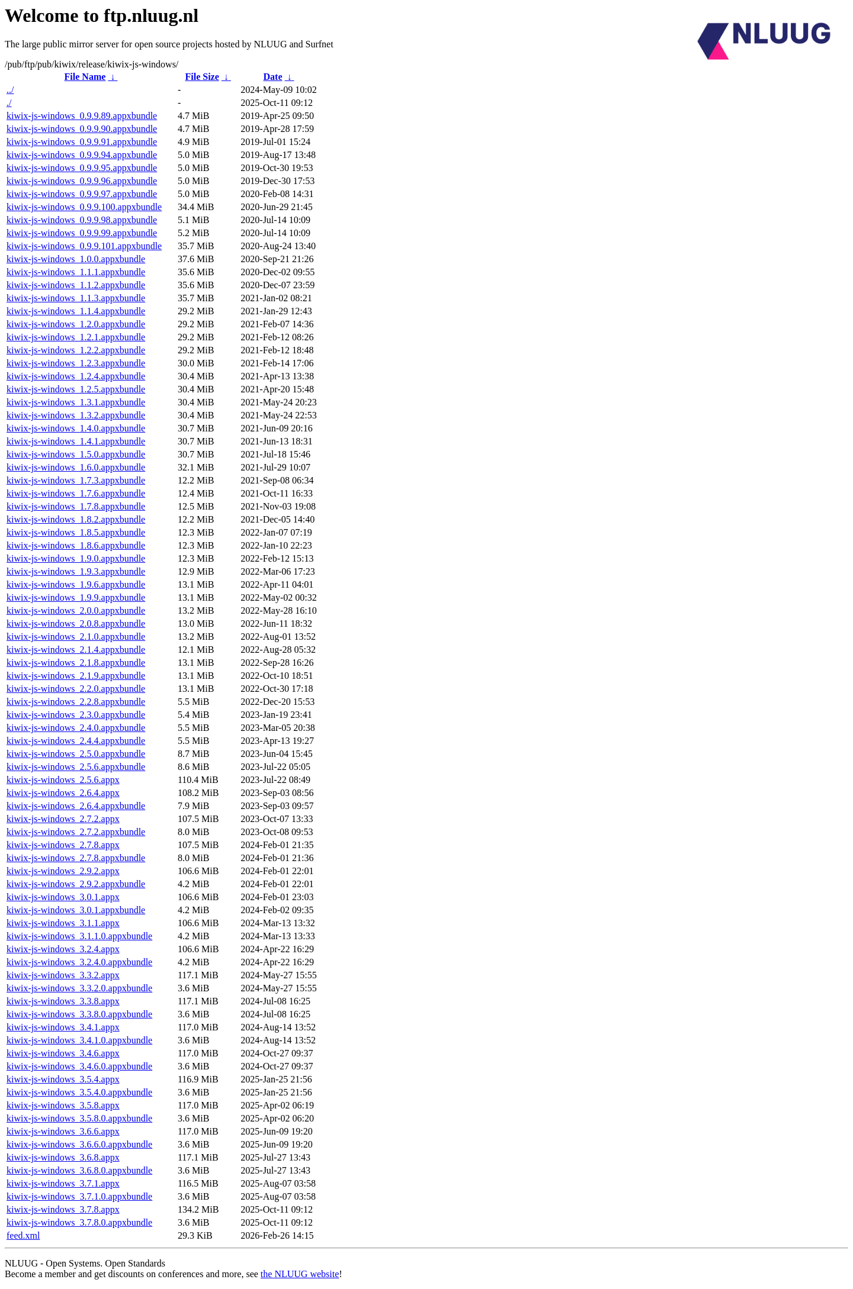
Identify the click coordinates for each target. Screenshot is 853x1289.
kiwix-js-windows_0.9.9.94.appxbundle (82, 155)
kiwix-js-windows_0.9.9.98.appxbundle (82, 220)
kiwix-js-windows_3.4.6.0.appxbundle (79, 1066)
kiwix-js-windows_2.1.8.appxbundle (76, 663)
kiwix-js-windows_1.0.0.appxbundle (76, 259)
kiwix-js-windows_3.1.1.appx (63, 923)
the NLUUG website (300, 1274)
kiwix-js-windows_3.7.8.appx (63, 1209)
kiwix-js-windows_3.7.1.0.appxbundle (79, 1196)
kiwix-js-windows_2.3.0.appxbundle (76, 715)
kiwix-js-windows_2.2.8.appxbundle (76, 702)
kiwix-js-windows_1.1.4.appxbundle (76, 311)
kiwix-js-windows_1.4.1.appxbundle (76, 441)
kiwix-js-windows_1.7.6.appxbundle (76, 493)
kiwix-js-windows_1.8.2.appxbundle (76, 519)
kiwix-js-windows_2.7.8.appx (63, 845)
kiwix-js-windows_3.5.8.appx (63, 1105)
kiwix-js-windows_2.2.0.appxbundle (76, 689)
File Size (202, 77)
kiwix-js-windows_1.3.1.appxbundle (76, 402)
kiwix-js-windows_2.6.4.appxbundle (76, 806)
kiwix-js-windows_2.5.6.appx (63, 780)
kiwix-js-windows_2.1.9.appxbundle (76, 676)
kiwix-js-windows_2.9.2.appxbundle (76, 884)
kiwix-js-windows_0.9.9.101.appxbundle (84, 246)
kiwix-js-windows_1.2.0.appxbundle (76, 324)
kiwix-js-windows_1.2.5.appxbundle (76, 389)
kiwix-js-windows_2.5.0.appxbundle (76, 754)
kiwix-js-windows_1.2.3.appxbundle (76, 363)
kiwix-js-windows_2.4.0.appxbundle (76, 728)
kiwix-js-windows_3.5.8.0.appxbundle (79, 1118)
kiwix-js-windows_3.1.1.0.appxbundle (79, 936)
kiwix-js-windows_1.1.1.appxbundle (76, 272)
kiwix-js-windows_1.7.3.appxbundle (76, 480)
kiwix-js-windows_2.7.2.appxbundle (76, 832)
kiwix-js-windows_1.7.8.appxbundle (76, 506)
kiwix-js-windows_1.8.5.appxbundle (76, 532)
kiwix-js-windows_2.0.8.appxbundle (76, 623)
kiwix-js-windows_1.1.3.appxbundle (76, 298)
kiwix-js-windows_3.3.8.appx (63, 1001)
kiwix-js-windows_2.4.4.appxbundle (76, 741)
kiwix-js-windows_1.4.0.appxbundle (76, 428)
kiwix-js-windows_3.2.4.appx (63, 949)
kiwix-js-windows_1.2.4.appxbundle (76, 376)
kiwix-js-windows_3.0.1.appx (63, 897)
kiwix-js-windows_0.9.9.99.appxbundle (82, 233)
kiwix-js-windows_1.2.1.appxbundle (76, 337)
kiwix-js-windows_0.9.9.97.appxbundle (82, 194)
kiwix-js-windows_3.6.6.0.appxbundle (79, 1144)
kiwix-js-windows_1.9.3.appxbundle (76, 571)
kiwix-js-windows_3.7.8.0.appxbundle (79, 1222)
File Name (85, 77)
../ (10, 90)
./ (9, 103)
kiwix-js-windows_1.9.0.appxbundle (76, 558)
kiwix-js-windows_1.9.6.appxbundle (76, 584)
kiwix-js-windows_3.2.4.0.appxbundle (79, 962)
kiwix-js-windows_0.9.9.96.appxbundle (82, 181)
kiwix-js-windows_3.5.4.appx (63, 1079)
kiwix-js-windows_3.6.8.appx (63, 1157)
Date (273, 77)
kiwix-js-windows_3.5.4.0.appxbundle (79, 1092)
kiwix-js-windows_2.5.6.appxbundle (76, 767)
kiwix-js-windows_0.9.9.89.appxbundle (82, 116)
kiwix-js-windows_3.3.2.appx (63, 975)
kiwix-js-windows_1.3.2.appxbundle (76, 415)
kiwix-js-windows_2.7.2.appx (63, 819)
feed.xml (23, 1235)
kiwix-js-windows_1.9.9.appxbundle (76, 597)
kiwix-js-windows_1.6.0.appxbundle (76, 467)
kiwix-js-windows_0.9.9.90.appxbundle (82, 129)
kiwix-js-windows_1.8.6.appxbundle (76, 545)
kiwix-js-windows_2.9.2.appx (63, 871)
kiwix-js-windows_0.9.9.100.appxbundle (84, 207)
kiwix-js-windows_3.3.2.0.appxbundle (79, 988)
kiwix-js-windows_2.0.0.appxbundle (76, 610)
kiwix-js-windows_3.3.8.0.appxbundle (79, 1014)
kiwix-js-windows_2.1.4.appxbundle (76, 649)
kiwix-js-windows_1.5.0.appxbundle (76, 454)
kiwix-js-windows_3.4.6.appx (63, 1053)
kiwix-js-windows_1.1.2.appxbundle (76, 285)
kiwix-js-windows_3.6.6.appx (63, 1131)
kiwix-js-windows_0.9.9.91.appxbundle (82, 142)
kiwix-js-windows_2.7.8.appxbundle (76, 858)
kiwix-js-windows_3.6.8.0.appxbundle (79, 1170)
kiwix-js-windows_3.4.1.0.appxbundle (79, 1040)
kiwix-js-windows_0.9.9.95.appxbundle (82, 168)
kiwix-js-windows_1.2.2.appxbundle (76, 350)
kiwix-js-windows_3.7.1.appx (63, 1183)
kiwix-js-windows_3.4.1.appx (63, 1027)
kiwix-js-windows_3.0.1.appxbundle (76, 910)
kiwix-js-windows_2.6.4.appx (63, 793)
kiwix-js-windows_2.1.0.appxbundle (76, 636)
